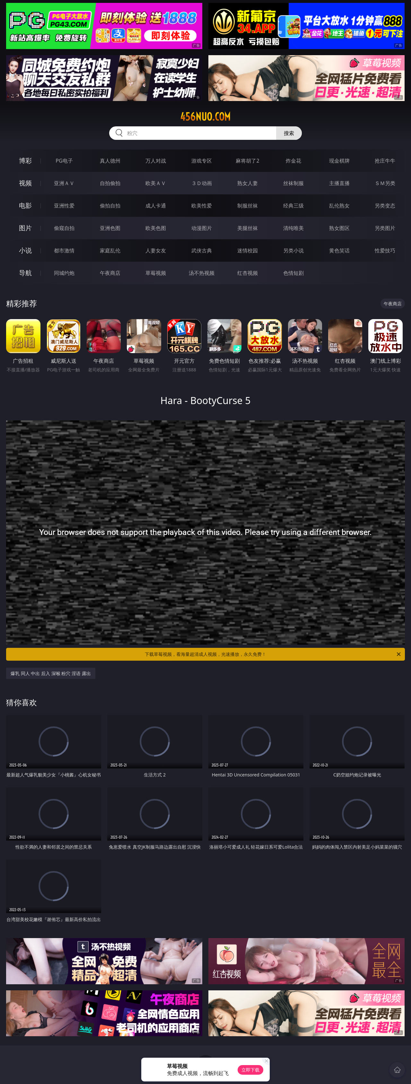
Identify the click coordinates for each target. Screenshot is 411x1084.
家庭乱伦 (110, 250)
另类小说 (293, 250)
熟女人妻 (247, 183)
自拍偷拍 (110, 183)
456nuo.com (205, 116)
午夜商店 (110, 272)
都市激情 (64, 250)
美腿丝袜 (247, 228)
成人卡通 (155, 205)
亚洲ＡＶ (64, 183)
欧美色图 (155, 228)
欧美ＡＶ (155, 183)
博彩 (25, 160)
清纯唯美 (293, 228)
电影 (25, 205)
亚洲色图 (110, 228)
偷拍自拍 (110, 205)
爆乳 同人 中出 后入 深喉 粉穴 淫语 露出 (51, 673)
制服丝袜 (247, 205)
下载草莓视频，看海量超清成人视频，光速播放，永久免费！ (273, 654)
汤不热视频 (201, 272)
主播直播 (339, 183)
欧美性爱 (201, 205)
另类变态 (385, 205)
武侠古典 (201, 250)
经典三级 (293, 205)
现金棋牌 (339, 160)
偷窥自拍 (64, 228)
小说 (25, 250)
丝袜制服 (293, 183)
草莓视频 (155, 272)
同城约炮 (64, 272)
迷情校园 (247, 250)
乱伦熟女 (339, 205)
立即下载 (250, 1070)
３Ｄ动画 (201, 183)
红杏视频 (247, 272)
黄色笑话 (339, 250)
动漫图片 (201, 228)
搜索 (289, 133)
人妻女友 (155, 250)
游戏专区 (201, 160)
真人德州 (110, 160)
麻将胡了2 (247, 160)
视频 (25, 183)
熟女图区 (339, 228)
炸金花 (293, 160)
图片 (25, 228)
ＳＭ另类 (385, 183)
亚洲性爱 (64, 205)
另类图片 (385, 228)
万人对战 (155, 160)
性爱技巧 (385, 250)
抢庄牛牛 (385, 160)
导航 (25, 272)
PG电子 (64, 160)
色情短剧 (293, 272)
